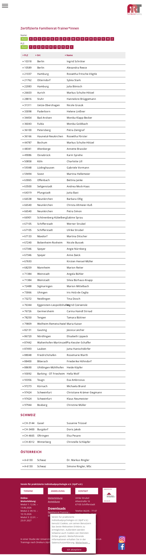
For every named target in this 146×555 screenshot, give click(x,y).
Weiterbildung (55, 498)
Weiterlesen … (83, 542)
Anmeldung (54, 502)
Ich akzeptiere (74, 549)
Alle (24, 39)
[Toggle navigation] (5, 6)
